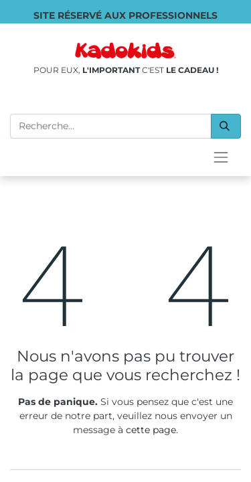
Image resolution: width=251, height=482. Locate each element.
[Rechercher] (226, 126)
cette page (151, 430)
